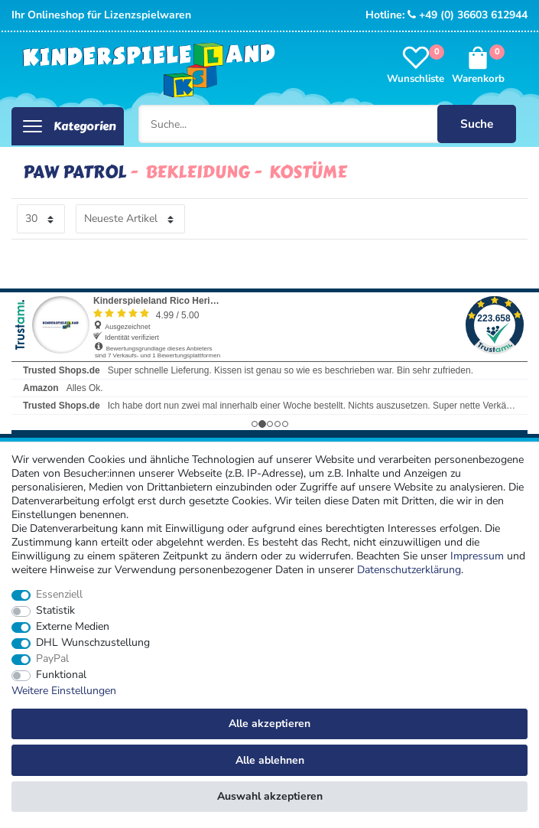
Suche (476, 124)
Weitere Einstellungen (63, 691)
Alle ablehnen (269, 760)
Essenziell (59, 594)
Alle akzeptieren (269, 723)
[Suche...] (328, 124)
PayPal (52, 659)
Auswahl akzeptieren (270, 796)
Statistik (55, 611)
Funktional (61, 675)
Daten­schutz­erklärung (409, 569)
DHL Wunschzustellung (93, 643)
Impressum (477, 556)
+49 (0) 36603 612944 (467, 15)
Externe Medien (72, 627)
